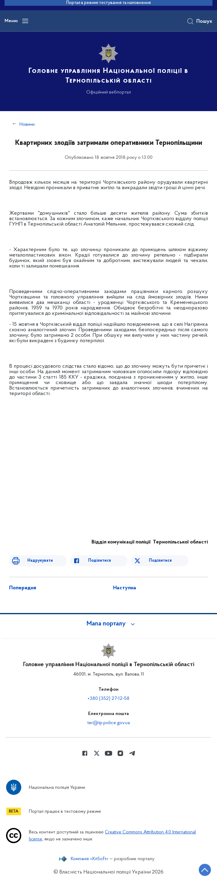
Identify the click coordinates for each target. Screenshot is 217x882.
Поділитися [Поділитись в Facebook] (99, 560)
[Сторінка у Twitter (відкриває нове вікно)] (96, 753)
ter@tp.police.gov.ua (108, 722)
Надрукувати (40, 560)
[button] (108, 624)
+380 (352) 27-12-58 (108, 698)
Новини (27, 124)
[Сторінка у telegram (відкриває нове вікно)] (132, 753)
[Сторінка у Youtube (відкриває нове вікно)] (108, 753)
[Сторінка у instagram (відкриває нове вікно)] (120, 753)
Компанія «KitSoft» (89, 858)
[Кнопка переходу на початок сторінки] (205, 870)
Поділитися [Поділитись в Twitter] (160, 560)
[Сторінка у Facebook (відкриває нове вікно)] (84, 753)
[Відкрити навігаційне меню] (25, 21)
